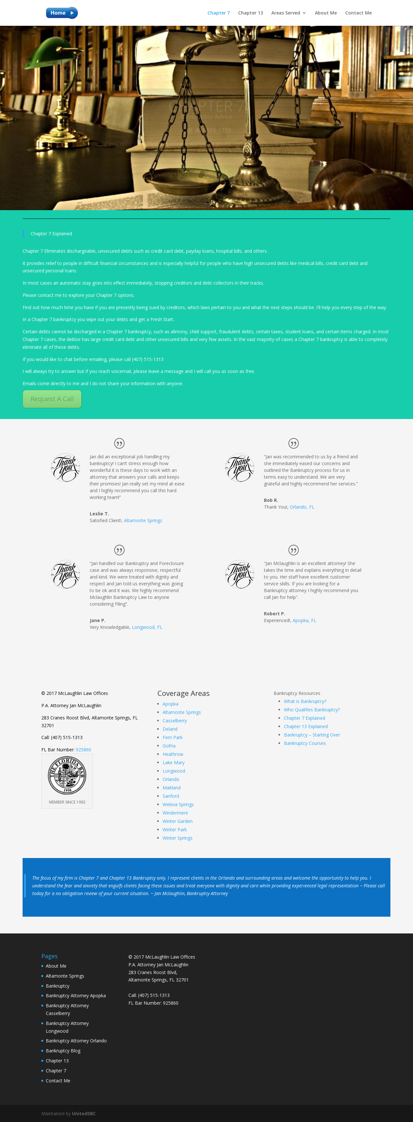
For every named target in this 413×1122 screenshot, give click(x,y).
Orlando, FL (302, 507)
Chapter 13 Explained (306, 726)
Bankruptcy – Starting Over (312, 735)
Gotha (169, 746)
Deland (170, 729)
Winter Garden (178, 821)
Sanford (171, 796)
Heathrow (173, 754)
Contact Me (358, 13)
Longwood (174, 771)
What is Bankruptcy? (305, 701)
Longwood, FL (147, 627)
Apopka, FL (304, 620)
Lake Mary (174, 762)
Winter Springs (178, 838)
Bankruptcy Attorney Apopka (76, 995)
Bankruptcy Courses (305, 743)
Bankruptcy (57, 986)
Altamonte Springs (143, 520)
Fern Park (173, 737)
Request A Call (52, 399)
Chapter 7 (218, 13)
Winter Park (175, 829)
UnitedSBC (84, 1113)
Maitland (172, 788)
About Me (326, 13)
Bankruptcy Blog (63, 1051)
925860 (83, 749)
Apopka (170, 704)
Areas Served (285, 13)
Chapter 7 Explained (304, 718)
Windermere (175, 813)
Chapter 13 (250, 13)
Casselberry (175, 720)
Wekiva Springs (178, 804)
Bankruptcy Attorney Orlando (76, 1041)
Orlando (171, 779)
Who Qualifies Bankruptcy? (312, 710)
